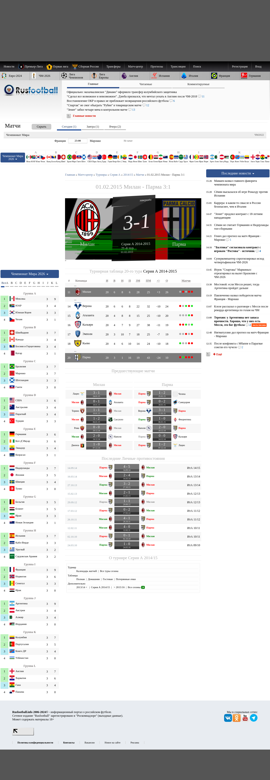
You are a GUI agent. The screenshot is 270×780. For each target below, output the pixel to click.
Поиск (197, 66)
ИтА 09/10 (193, 545)
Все (2, 283)
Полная (80, 579)
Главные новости (84, 116)
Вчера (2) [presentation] (115, 126)
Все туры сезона (109, 570)
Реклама (135, 742)
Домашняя (94, 579)
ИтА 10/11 (193, 528)
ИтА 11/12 (193, 511)
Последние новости (237, 173)
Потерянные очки (126, 579)
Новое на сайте (112, 742)
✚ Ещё (217, 354)
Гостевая (108, 579)
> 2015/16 (119, 587)
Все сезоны (136, 587)
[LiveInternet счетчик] (23, 734)
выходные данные (110, 715)
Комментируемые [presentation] (199, 84)
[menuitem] (87, 66)
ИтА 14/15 (193, 468)
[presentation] (36, 126)
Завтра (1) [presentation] (93, 126)
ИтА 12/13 (193, 493)
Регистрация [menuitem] (240, 66)
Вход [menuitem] (258, 66)
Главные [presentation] (93, 84)
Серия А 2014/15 (142, 557)
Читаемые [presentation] (145, 84)
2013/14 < (82, 587)
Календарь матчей (86, 570)
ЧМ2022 (259, 134)
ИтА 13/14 (193, 476)
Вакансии (90, 742)
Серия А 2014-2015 (135, 243)
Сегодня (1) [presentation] (69, 126)
